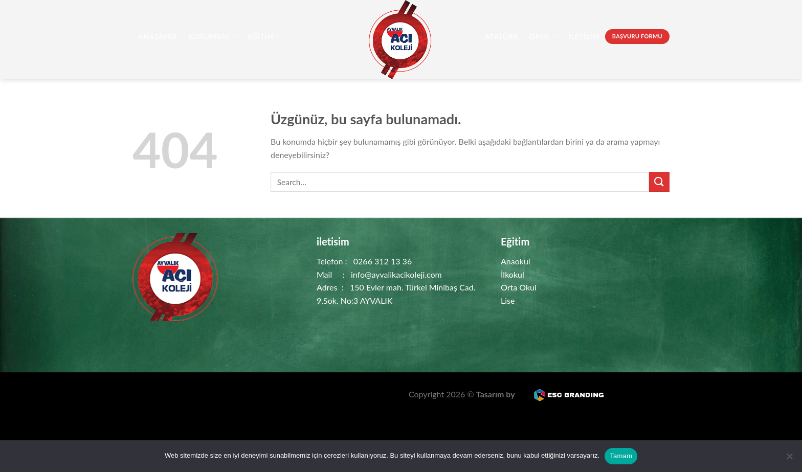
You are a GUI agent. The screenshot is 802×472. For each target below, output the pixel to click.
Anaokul (515, 261)
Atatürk (501, 36)
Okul (543, 36)
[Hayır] (789, 459)
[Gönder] (659, 182)
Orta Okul (519, 287)
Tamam (621, 456)
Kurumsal (212, 36)
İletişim (583, 36)
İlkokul (512, 274)
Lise (508, 300)
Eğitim (264, 36)
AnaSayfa (157, 36)
